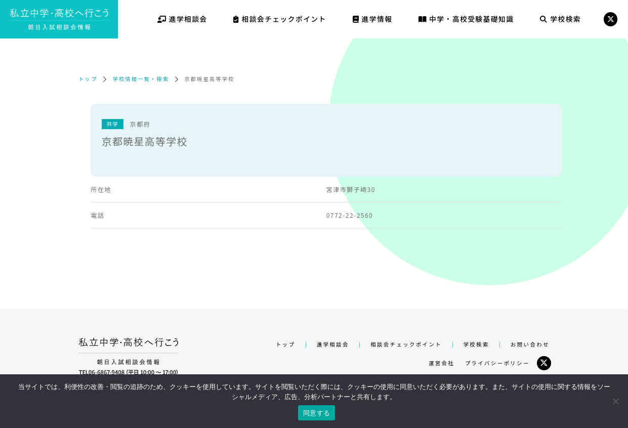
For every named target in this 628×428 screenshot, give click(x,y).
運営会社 (441, 363)
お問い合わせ (530, 344)
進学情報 (373, 19)
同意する (316, 413)
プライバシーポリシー (497, 363)
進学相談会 (182, 19)
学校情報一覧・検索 (140, 79)
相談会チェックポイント (279, 19)
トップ (87, 79)
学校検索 (560, 19)
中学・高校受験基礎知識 (466, 19)
